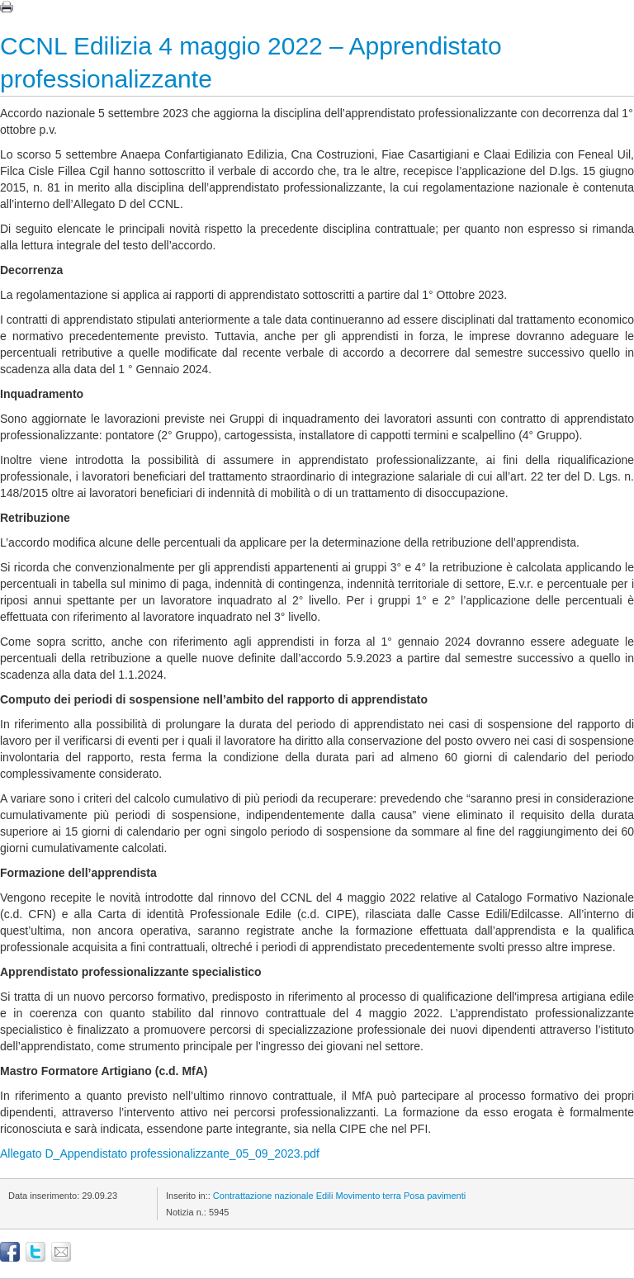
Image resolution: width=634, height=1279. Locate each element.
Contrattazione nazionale (263, 1196)
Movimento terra (367, 1196)
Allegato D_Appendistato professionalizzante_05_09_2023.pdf (159, 1153)
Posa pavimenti (435, 1196)
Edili (325, 1196)
